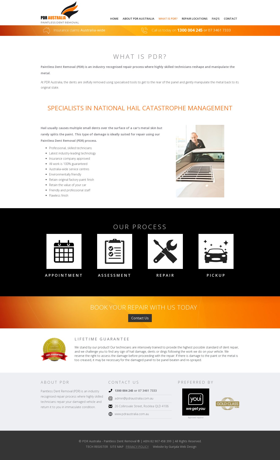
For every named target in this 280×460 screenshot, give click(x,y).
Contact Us (140, 318)
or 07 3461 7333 (136, 391)
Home (114, 18)
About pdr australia (138, 18)
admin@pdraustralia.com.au (134, 398)
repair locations (195, 18)
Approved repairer (196, 417)
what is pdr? (168, 18)
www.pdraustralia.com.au (132, 414)
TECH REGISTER (97, 447)
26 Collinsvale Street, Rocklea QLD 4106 (142, 406)
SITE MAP (117, 447)
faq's (216, 18)
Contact (230, 18)
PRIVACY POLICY (137, 447)
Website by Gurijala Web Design (174, 447)
